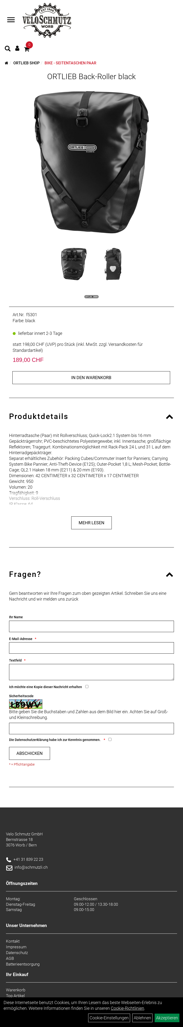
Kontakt (13, 941)
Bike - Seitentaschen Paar (70, 63)
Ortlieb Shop (26, 63)
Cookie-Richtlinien (127, 1008)
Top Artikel (15, 995)
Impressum (16, 946)
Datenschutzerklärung (31, 740)
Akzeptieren (167, 1017)
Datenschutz (17, 952)
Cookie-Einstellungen (109, 1017)
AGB (10, 958)
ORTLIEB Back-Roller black (91, 76)
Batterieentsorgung (23, 964)
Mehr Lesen (91, 522)
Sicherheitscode (21, 696)
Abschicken (29, 753)
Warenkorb (15, 990)
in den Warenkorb (91, 377)
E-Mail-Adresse (20, 639)
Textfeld (15, 660)
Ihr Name (16, 617)
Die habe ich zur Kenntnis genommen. (55, 740)
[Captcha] (91, 728)
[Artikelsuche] (7, 49)
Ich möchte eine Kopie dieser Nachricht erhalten (45, 687)
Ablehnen (142, 1017)
